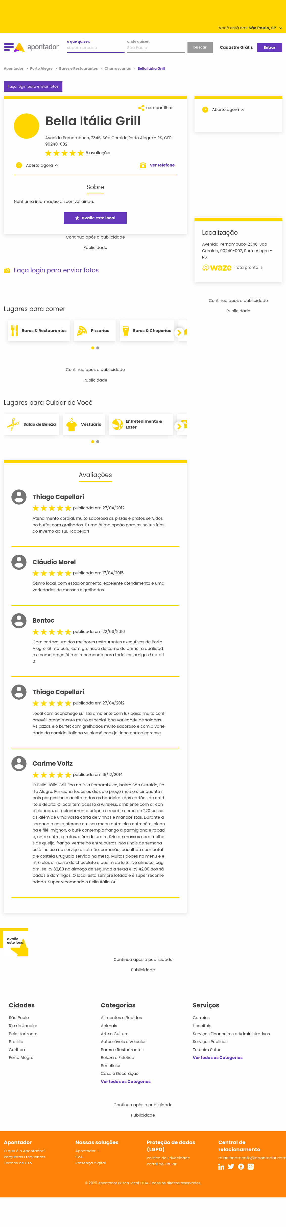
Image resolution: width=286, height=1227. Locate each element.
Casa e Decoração (120, 1073)
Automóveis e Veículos (124, 1042)
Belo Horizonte (23, 1034)
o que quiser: (78, 41)
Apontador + (87, 1150)
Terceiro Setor (207, 1050)
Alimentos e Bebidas (121, 1018)
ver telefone (162, 165)
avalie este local (95, 218)
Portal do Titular (161, 1164)
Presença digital (90, 1163)
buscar (199, 47)
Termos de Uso (18, 1163)
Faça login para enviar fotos (33, 86)
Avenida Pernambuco (67, 138)
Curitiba (17, 1050)
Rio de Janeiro (23, 1026)
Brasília (16, 1042)
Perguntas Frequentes (24, 1157)
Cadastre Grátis (236, 47)
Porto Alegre (140, 138)
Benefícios (111, 1066)
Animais (109, 1026)
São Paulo (19, 1018)
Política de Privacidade (168, 1158)
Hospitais (202, 1026)
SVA (79, 1157)
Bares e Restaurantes (122, 1050)
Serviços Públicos (210, 1042)
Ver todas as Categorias (126, 1081)
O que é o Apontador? (24, 1150)
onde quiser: (138, 41)
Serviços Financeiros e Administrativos (231, 1034)
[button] (92, 347)
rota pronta (232, 268)
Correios (201, 1018)
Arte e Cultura (115, 1034)
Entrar (269, 47)
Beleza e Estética (117, 1057)
